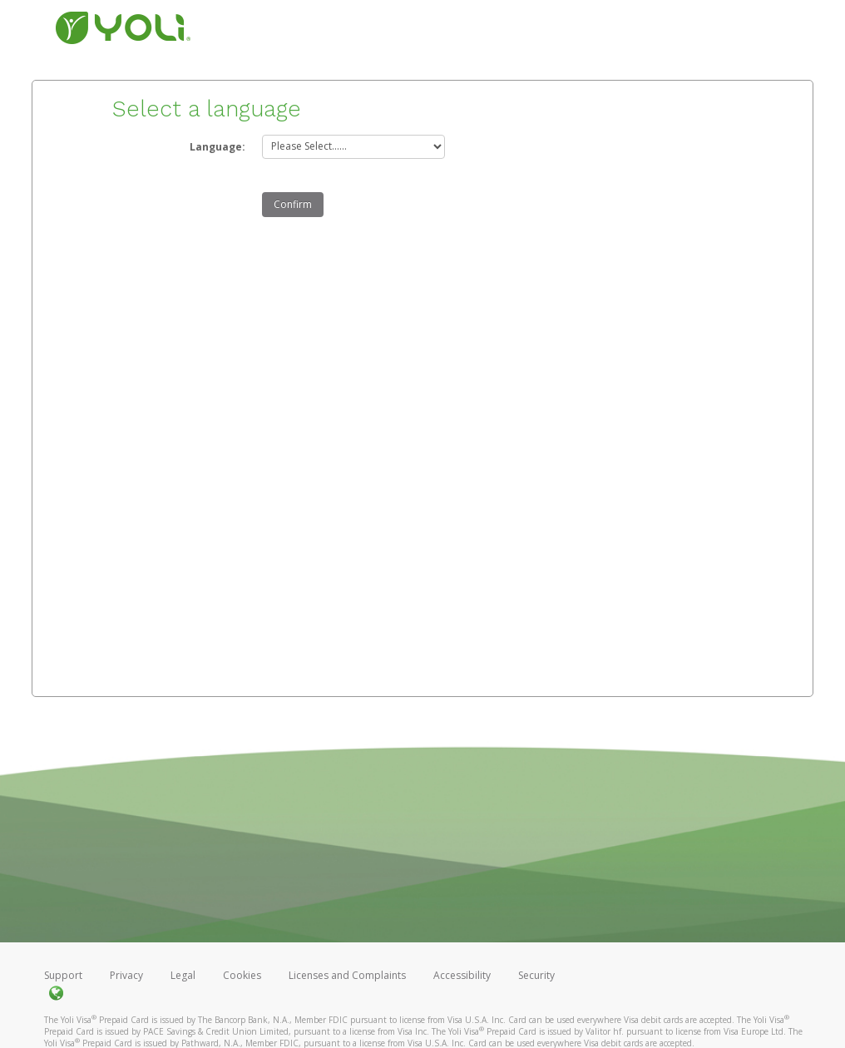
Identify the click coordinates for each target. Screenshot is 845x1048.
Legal (182, 975)
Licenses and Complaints (348, 975)
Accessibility (462, 975)
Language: (217, 147)
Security (536, 975)
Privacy (126, 975)
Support (63, 975)
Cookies (242, 975)
